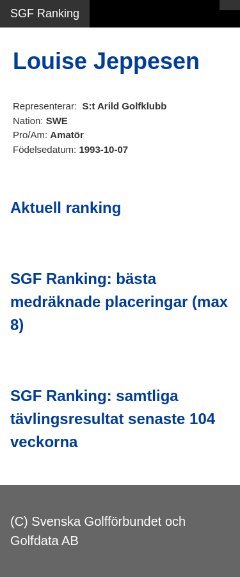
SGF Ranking (44, 13)
